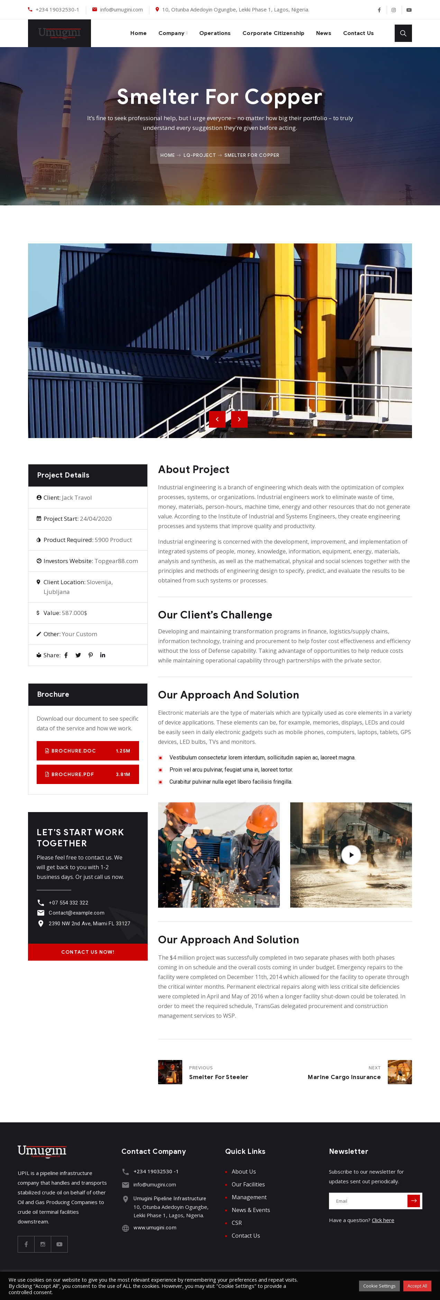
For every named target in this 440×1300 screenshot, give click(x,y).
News (320, 33)
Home (120, 33)
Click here (383, 1220)
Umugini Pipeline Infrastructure (168, 1197)
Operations (202, 33)
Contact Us (357, 33)
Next (239, 419)
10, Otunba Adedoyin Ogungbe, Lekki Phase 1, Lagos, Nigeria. (235, 9)
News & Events (251, 1210)
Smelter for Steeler (218, 1077)
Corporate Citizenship (266, 33)
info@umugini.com (121, 9)
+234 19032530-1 (58, 9)
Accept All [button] (417, 1286)
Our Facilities (248, 1184)
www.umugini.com (153, 1226)
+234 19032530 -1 (154, 1171)
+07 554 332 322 (66, 903)
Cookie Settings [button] (379, 1286)
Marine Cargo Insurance (344, 1077)
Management (249, 1197)
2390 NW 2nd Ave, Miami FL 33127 (87, 923)
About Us (244, 1171)
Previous (217, 419)
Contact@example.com (75, 913)
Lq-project (200, 155)
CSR (237, 1223)
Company (155, 33)
